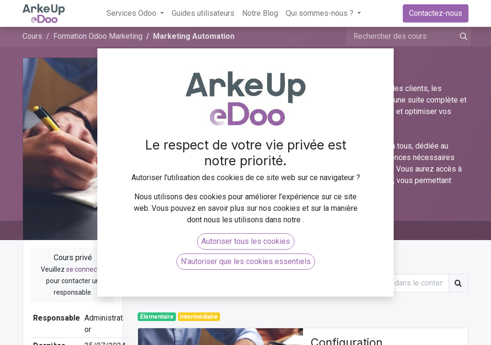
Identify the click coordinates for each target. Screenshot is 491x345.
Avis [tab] (198, 230)
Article (158, 264)
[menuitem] (203, 13)
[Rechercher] (462, 36)
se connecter (85, 269)
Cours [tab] (160, 230)
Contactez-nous (435, 13)
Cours (32, 36)
